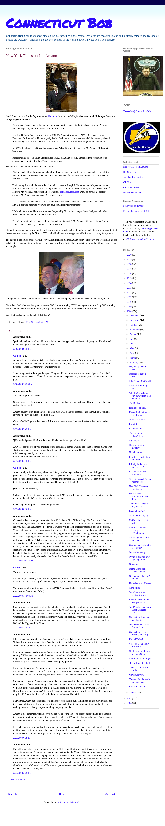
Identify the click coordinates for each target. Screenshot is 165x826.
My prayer (134, 440)
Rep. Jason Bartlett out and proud (139, 458)
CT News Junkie (131, 187)
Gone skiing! (135, 588)
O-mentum (134, 564)
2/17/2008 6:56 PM (22, 509)
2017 (129, 269)
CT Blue (127, 182)
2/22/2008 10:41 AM (23, 560)
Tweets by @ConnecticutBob (137, 111)
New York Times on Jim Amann (138, 487)
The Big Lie (134, 403)
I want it (133, 424)
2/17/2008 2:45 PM (22, 429)
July (132, 339)
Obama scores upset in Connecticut (139, 626)
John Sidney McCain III (140, 381)
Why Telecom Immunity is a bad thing (139, 496)
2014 (129, 283)
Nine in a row (135, 452)
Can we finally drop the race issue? (140, 546)
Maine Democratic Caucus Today (138, 570)
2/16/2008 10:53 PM (23, 384)
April (132, 353)
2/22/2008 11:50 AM (23, 596)
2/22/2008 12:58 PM (23, 627)
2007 (129, 698)
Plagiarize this (135, 428)
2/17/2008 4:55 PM (22, 461)
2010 (129, 302)
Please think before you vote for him (140, 413)
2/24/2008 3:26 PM (22, 773)
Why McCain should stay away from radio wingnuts (140, 396)
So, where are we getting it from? (137, 593)
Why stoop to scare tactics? (138, 368)
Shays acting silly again (140, 515)
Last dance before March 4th (137, 473)
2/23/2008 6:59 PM (22, 738)
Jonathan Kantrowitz (133, 177)
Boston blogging (137, 511)
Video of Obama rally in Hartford (139, 645)
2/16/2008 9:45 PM (22, 349)
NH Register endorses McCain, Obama (139, 652)
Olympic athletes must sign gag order (139, 558)
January (134, 692)
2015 (129, 278)
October (134, 325)
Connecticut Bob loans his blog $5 (139, 618)
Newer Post (13, 794)
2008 (129, 311)
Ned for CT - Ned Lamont (135, 167)
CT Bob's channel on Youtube (140, 239)
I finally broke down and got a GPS (138, 465)
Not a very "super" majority (137, 446)
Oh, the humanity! (137, 552)
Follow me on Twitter (133, 206)
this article (52, 116)
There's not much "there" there (137, 434)
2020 (129, 255)
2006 (129, 703)
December (135, 315)
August (133, 334)
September (135, 329)
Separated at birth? (138, 419)
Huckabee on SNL (137, 408)
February (134, 362)
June (132, 343)
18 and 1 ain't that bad (139, 663)
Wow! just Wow (136, 675)
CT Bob (17, 356)
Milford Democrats (132, 192)
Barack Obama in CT (139, 686)
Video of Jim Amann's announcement (139, 680)
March (133, 358)
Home (62, 794)
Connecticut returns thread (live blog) (138, 633)
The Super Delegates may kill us (139, 505)
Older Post (110, 794)
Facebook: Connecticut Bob (136, 211)
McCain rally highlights (140, 658)
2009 (129, 306)
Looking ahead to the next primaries (139, 601)
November (135, 320)
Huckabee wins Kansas (140, 583)
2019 (129, 259)
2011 (129, 297)
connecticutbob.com (69, 192)
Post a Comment (18, 779)
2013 (129, 288)
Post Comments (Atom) (68, 802)
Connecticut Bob (59, 22)
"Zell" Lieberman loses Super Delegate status (140, 610)
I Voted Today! (136, 639)
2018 (129, 264)
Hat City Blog (129, 172)
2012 (129, 292)
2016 (129, 273)
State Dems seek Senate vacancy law (140, 480)
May (132, 348)
